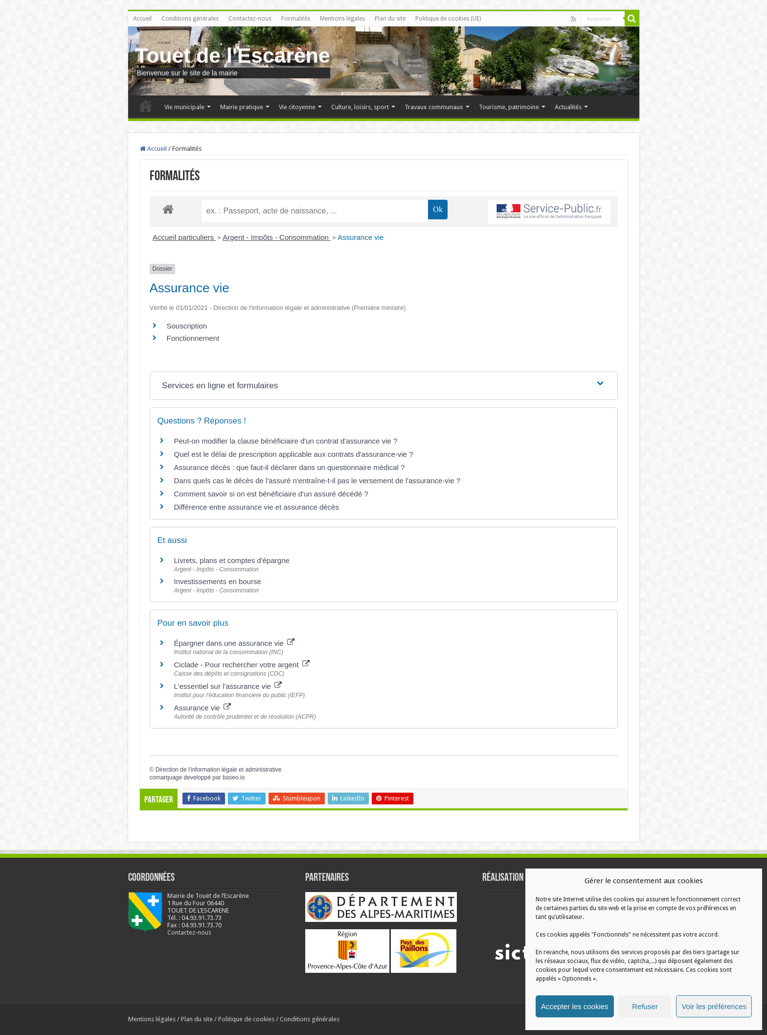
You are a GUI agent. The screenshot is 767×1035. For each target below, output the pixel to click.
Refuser (645, 1006)
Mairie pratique (241, 107)
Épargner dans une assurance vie (234, 643)
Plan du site (390, 18)
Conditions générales (190, 18)
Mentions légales (342, 18)
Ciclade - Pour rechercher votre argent (242, 664)
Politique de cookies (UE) (448, 18)
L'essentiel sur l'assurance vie (228, 686)
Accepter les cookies (575, 1006)
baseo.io (234, 777)
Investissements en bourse (217, 581)
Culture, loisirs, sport (360, 107)
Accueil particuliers (184, 237)
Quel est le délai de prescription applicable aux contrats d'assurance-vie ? (293, 454)
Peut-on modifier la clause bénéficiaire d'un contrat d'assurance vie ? (286, 441)
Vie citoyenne (297, 107)
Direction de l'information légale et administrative (219, 769)
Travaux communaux (434, 107)
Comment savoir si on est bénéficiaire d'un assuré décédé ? (271, 494)
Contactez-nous (249, 18)
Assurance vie (361, 237)
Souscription (187, 326)
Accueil (142, 18)
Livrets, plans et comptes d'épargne (232, 560)
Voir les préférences (713, 1006)
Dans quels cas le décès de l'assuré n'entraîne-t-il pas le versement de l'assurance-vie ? (317, 480)
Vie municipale (184, 107)
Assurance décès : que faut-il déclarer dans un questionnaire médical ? (289, 467)
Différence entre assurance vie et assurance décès (256, 507)
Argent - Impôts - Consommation (277, 237)
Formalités (295, 18)
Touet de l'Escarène (232, 55)
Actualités (568, 107)
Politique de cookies (246, 1019)
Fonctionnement (193, 338)
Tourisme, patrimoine (509, 107)
